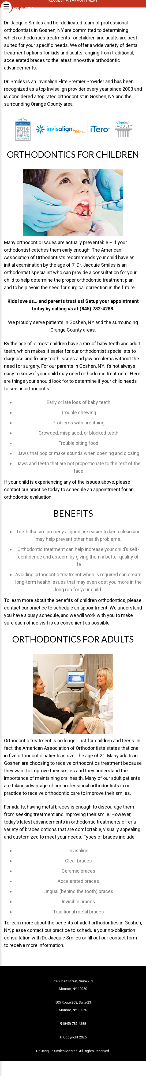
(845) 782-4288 (73, 1024)
